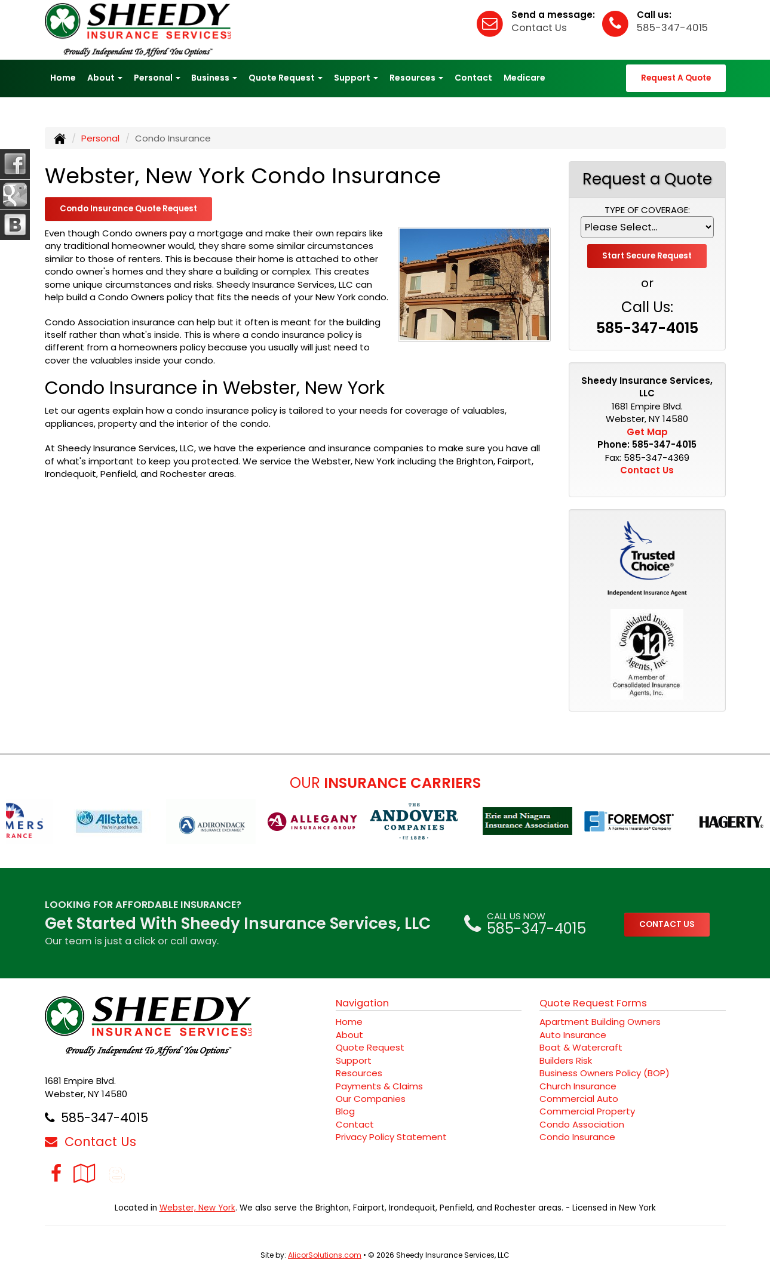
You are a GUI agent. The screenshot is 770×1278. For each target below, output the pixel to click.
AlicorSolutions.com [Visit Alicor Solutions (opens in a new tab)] (324, 1255)
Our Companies (371, 1098)
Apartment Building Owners (600, 1021)
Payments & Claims (379, 1086)
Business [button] (214, 78)
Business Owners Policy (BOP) (604, 1073)
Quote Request (370, 1047)
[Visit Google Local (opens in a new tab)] (85, 1173)
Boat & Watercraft (580, 1047)
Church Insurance (577, 1086)
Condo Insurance (577, 1137)
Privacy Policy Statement (391, 1137)
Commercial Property (587, 1111)
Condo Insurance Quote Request (128, 208)
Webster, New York (197, 1208)
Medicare (524, 78)
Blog (345, 1111)
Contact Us (539, 28)
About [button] (104, 78)
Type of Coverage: (647, 210)
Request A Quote (676, 78)
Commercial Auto (578, 1098)
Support (354, 1060)
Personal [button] (157, 78)
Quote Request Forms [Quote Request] (593, 1003)
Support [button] (356, 78)
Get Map (647, 432)
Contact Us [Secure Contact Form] (647, 470)
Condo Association (581, 1124)
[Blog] (117, 1173)
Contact (473, 78)
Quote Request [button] (286, 78)
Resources (359, 1073)
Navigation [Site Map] (362, 1003)
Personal (100, 138)
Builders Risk (565, 1060)
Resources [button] (416, 78)
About (349, 1034)
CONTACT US (667, 924)
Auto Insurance (572, 1034)
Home (63, 78)
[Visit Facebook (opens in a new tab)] (56, 1173)
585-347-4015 (672, 28)
